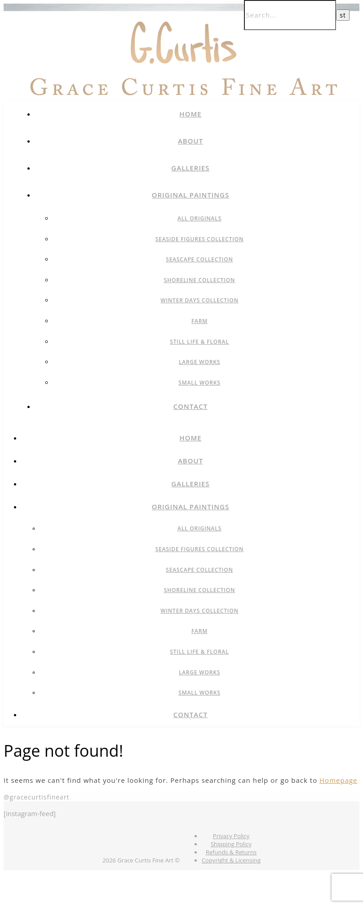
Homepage (338, 780)
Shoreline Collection (199, 280)
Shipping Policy (231, 844)
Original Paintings (191, 194)
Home (190, 113)
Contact (190, 406)
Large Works (199, 362)
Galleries (190, 167)
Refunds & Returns (231, 852)
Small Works (199, 382)
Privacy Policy (231, 836)
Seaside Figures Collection (199, 239)
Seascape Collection (199, 259)
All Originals (199, 218)
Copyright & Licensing (231, 860)
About (190, 140)
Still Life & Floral (199, 342)
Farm (199, 321)
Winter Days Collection (199, 300)
